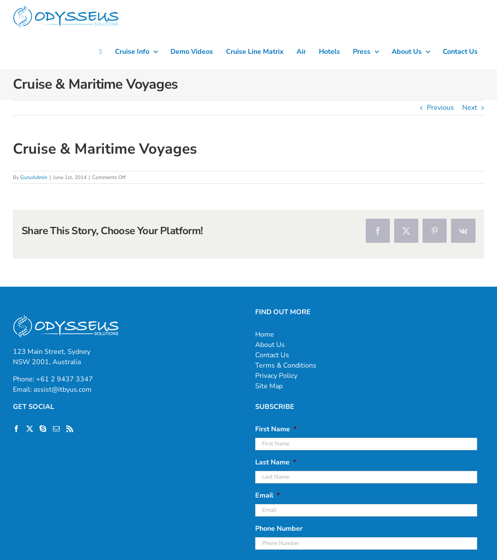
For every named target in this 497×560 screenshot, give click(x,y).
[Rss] (69, 428)
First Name (275, 429)
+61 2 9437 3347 (64, 379)
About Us (270, 345)
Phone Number (279, 528)
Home (264, 334)
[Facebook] (16, 428)
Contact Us (272, 355)
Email (267, 495)
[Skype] (43, 428)
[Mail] (56, 428)
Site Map (269, 386)
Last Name (275, 462)
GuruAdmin (33, 177)
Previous (440, 107)
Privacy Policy (276, 376)
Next (469, 107)
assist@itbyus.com (63, 389)
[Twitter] (29, 428)
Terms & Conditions (285, 365)
